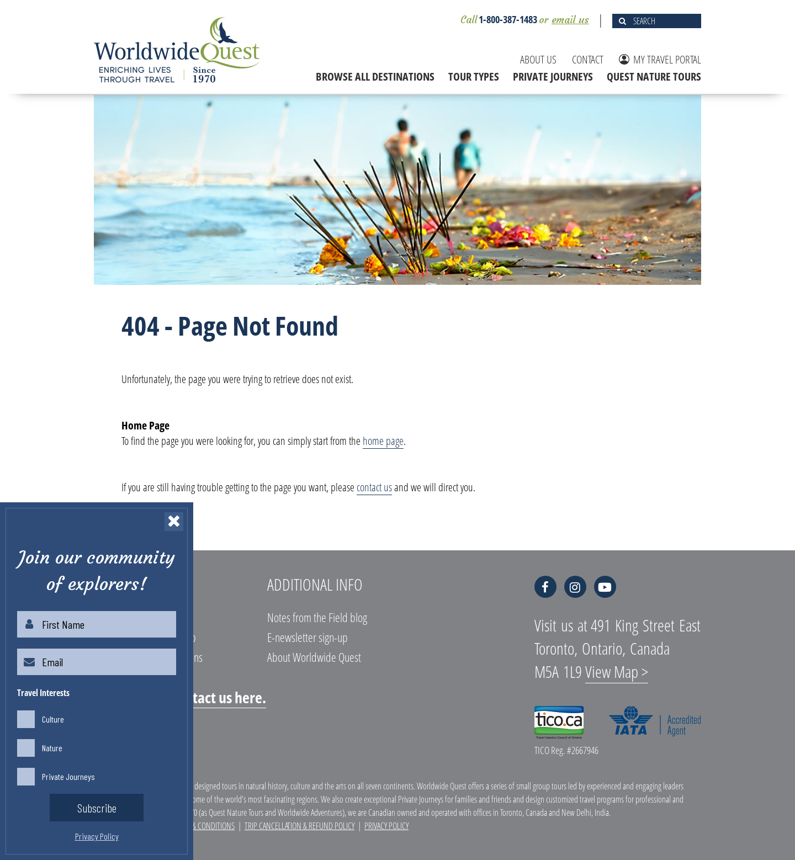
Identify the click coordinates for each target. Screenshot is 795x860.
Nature (52, 747)
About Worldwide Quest (314, 657)
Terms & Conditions (203, 826)
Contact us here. (217, 697)
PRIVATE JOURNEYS (553, 76)
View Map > (616, 671)
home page (383, 440)
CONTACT (587, 59)
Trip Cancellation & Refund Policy (299, 826)
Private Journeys (68, 776)
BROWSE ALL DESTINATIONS (375, 76)
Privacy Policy (386, 826)
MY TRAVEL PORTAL (660, 59)
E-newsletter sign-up (307, 637)
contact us (374, 487)
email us (570, 19)
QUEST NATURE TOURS (654, 76)
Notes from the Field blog (317, 617)
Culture (53, 719)
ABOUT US (538, 59)
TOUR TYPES (473, 76)
